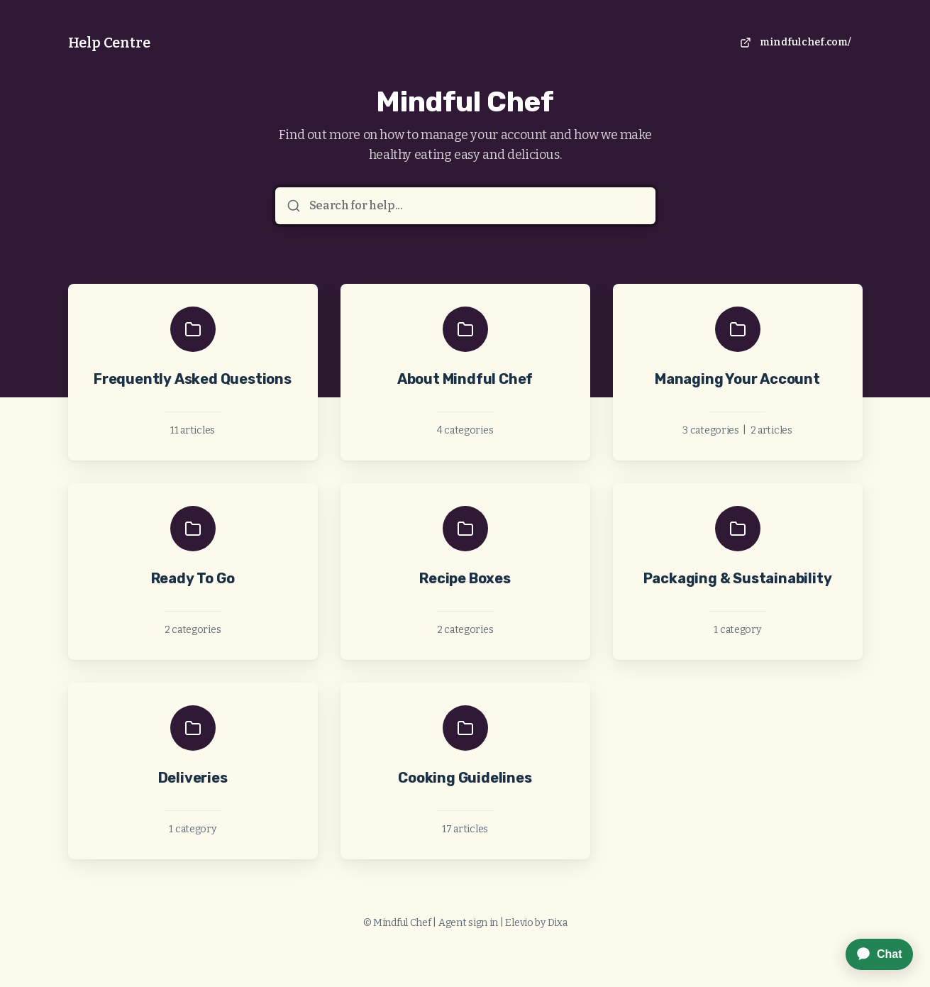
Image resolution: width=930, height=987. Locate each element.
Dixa (558, 923)
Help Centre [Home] (109, 42)
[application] (872, 954)
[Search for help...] (475, 206)
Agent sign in (468, 923)
